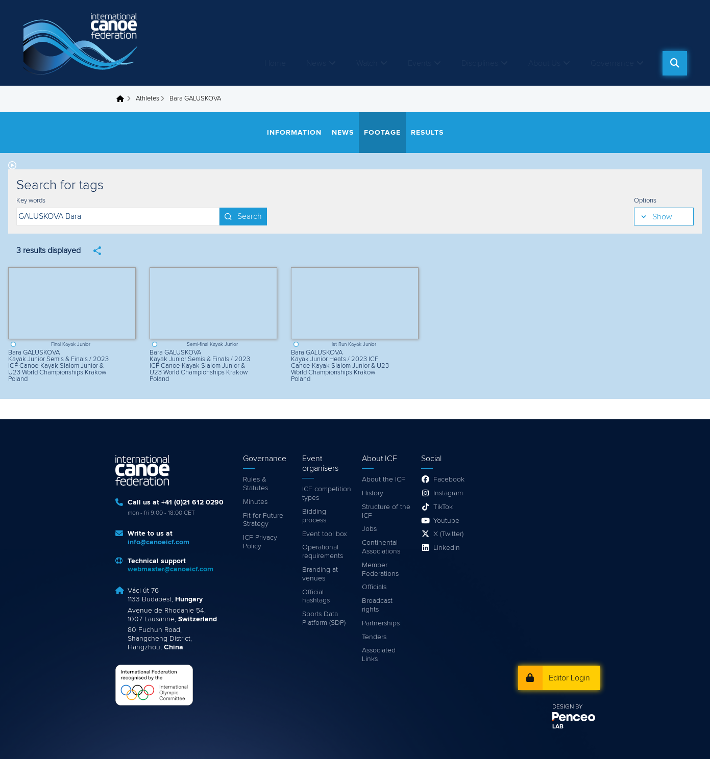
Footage (382, 132)
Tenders (374, 637)
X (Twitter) (448, 534)
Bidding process (314, 516)
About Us (544, 63)
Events (419, 63)
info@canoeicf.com (158, 542)
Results (427, 132)
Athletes (147, 98)
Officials (374, 587)
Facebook (448, 479)
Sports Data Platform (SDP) (324, 618)
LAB (558, 727)
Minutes (255, 501)
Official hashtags (316, 596)
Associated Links (379, 655)
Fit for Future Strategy (263, 520)
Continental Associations (381, 547)
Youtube (446, 520)
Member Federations (380, 569)
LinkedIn (446, 547)
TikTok (443, 507)
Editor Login (569, 678)
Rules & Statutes (255, 484)
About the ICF (383, 479)
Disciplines (479, 63)
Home (275, 63)
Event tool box (324, 534)
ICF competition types (326, 493)
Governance (612, 63)
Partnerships (381, 623)
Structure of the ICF (386, 511)
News (316, 63)
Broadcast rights (377, 605)
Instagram (448, 493)
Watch (367, 63)
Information (294, 132)
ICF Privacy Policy (260, 542)
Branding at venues (320, 574)
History (372, 493)
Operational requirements (322, 552)
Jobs (369, 529)
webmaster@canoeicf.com (170, 569)
